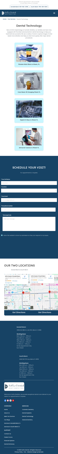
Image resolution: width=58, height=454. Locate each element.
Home (4, 19)
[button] (29, 191)
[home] (9, 13)
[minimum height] (29, 224)
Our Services (11, 19)
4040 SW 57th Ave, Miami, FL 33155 (29, 359)
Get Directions (18, 312)
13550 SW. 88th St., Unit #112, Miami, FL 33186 (29, 330)
